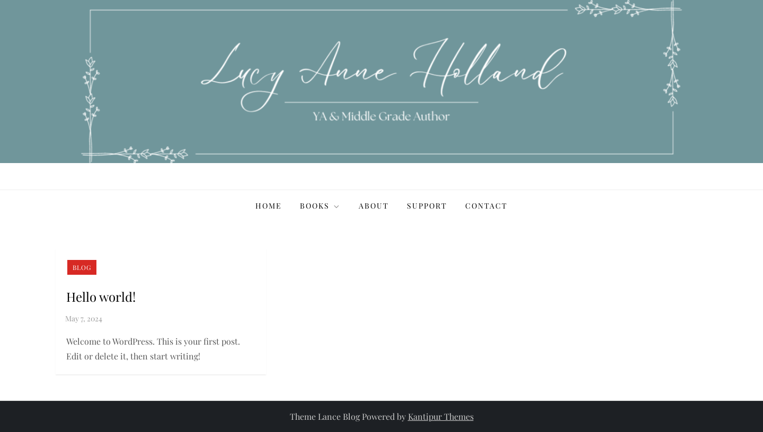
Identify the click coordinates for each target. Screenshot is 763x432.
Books (320, 206)
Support (427, 206)
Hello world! (101, 296)
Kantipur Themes (441, 416)
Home (268, 206)
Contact (486, 206)
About (374, 206)
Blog (82, 267)
